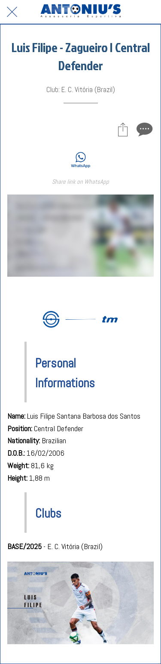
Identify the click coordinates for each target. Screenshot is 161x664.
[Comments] (143, 129)
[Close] (12, 12)
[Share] (122, 129)
